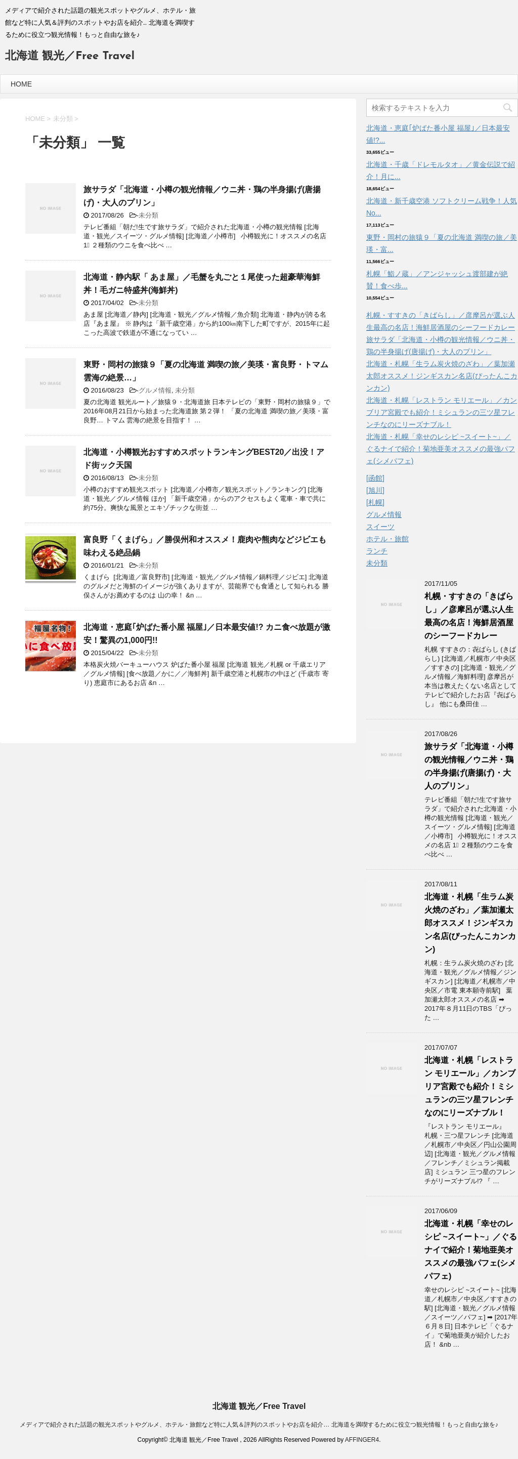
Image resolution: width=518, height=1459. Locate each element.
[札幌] (375, 502)
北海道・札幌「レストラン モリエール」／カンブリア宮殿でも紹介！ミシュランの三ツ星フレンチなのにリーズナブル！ (441, 412)
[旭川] (375, 490)
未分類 (148, 215)
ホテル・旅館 (387, 539)
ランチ (376, 551)
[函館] (375, 478)
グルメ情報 (155, 390)
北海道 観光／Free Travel (70, 56)
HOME (21, 84)
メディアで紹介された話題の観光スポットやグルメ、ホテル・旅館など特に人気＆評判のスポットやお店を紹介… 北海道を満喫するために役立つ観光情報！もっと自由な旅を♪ (259, 1424)
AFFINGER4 (362, 1439)
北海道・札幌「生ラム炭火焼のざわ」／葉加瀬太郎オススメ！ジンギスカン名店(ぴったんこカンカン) (441, 376)
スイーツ (380, 527)
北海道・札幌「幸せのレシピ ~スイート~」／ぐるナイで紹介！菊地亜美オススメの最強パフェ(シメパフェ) (440, 449)
